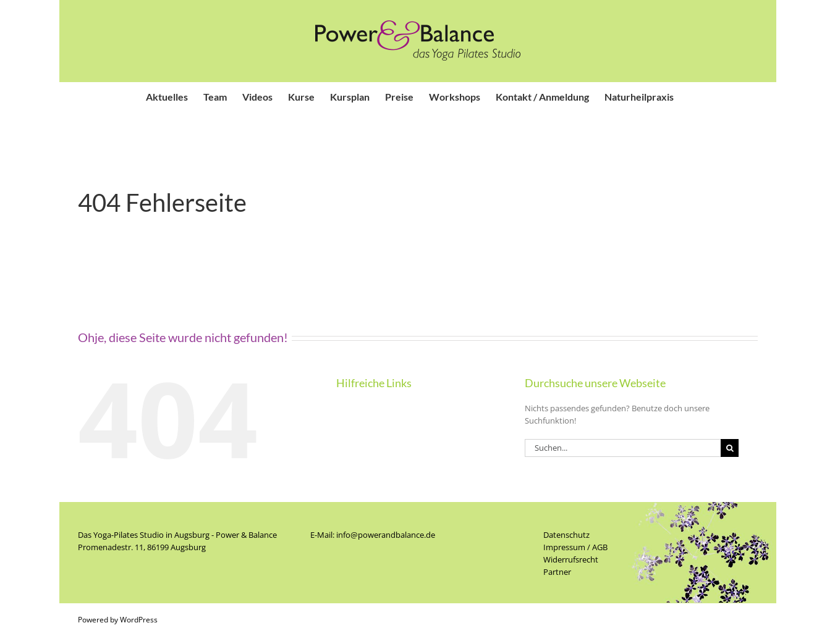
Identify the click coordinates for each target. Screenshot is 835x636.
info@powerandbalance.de (385, 534)
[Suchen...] (623, 448)
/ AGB (596, 547)
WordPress (139, 619)
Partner (557, 571)
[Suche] (730, 448)
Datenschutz (566, 534)
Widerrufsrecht (570, 559)
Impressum (564, 547)
